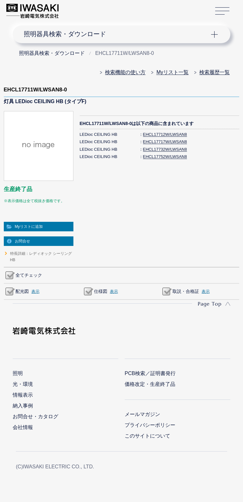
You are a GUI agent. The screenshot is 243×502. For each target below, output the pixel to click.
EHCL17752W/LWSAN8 (165, 156)
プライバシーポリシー (150, 425)
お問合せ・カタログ (35, 416)
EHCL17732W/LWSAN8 (165, 149)
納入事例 (23, 405)
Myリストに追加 (29, 226)
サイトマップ (222, 11)
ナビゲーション (116, 34)
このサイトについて (147, 436)
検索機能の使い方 (125, 72)
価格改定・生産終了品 (150, 384)
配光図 (22, 291)
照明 (18, 373)
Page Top (209, 304)
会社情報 (23, 427)
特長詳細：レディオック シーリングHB (41, 256)
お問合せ (22, 241)
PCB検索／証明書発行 (150, 373)
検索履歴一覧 (214, 72)
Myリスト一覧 (172, 72)
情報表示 (23, 395)
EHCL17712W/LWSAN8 (165, 134)
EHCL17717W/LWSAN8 (165, 141)
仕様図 (100, 291)
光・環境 (23, 384)
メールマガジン (142, 414)
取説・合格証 (185, 291)
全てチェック (29, 275)
